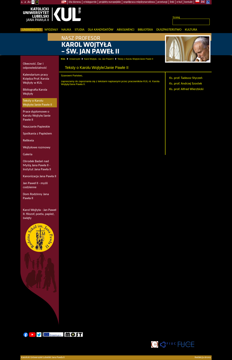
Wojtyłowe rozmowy (36, 147)
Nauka (66, 29)
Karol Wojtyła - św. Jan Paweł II (98, 59)
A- (22, 2)
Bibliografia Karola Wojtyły (35, 91)
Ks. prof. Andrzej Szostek (185, 83)
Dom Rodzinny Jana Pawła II (36, 196)
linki (172, 2)
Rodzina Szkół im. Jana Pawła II (39, 237)
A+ (29, 2)
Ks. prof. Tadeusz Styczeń (185, 78)
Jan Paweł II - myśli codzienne (35, 185)
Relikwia (28, 140)
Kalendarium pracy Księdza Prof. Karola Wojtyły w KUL (36, 78)
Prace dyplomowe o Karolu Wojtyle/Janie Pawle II (36, 115)
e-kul (179, 2)
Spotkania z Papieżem (37, 133)
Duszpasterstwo (168, 29)
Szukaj (176, 17)
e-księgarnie (90, 2)
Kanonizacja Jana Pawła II (39, 176)
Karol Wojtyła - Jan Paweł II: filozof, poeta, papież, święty (39, 214)
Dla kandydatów (100, 29)
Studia (79, 29)
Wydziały (51, 29)
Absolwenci (125, 29)
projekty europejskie (110, 2)
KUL (63, 59)
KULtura (191, 29)
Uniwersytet (31, 29)
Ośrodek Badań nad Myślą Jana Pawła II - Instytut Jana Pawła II (37, 165)
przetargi (162, 2)
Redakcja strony (203, 357)
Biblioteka (145, 29)
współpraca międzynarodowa (139, 2)
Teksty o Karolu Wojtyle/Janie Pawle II (135, 59)
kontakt (188, 2)
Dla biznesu (75, 2)
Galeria (27, 154)
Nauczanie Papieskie (36, 126)
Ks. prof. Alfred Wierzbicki (186, 89)
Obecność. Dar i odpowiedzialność (35, 65)
